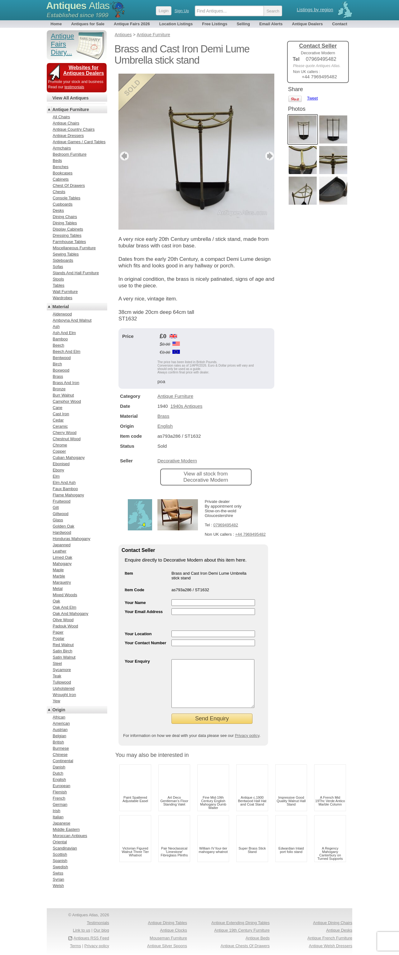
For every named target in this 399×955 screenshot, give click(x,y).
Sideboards (63, 260)
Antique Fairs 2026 (132, 24)
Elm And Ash (64, 482)
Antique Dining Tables (167, 922)
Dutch (58, 773)
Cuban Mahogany (69, 457)
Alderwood (62, 314)
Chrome (60, 445)
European (61, 785)
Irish (56, 810)
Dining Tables (65, 223)
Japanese (61, 823)
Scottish (60, 854)
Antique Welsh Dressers (330, 945)
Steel (57, 663)
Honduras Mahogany (71, 538)
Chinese (60, 754)
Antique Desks (339, 930)
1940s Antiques (187, 406)
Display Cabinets (68, 229)
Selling (243, 24)
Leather (59, 551)
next (269, 156)
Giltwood (61, 513)
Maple (58, 570)
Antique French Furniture (329, 938)
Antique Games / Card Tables (79, 141)
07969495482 (225, 525)
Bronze (59, 389)
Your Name (135, 602)
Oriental (60, 842)
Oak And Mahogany (70, 613)
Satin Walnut (64, 657)
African (59, 717)
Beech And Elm (66, 351)
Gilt (56, 507)
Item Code (134, 589)
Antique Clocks (173, 930)
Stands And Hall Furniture (76, 272)
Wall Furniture (65, 291)
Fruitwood (61, 501)
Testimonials (98, 922)
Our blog (101, 930)
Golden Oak (63, 526)
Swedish (60, 867)
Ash (56, 326)
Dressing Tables (67, 235)
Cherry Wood (64, 432)
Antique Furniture (175, 396)
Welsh (58, 885)
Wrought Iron (64, 694)
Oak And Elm (64, 607)
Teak (57, 676)
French (59, 798)
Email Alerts (271, 24)
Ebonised (61, 463)
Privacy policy (247, 745)
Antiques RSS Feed (91, 938)
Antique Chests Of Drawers (245, 945)
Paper (58, 632)
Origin (58, 709)
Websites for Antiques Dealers (83, 70)
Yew (56, 701)
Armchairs (62, 148)
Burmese (61, 748)
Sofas (58, 266)
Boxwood (61, 370)
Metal (58, 588)
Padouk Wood (65, 626)
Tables (59, 285)
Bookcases (63, 173)
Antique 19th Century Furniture (242, 930)
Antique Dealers (307, 24)
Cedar (58, 420)
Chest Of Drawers (69, 185)
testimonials (74, 87)
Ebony (58, 470)
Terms (75, 945)
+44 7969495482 (250, 534)
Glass (58, 520)
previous (123, 156)
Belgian (59, 735)
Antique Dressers (68, 135)
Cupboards (63, 204)
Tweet (312, 98)
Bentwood (62, 357)
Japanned (61, 545)
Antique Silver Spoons (167, 945)
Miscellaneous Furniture (74, 248)
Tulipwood (62, 682)
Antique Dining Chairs (332, 922)
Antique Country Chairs (73, 129)
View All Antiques (70, 97)
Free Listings (214, 24)
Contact (339, 24)
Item (129, 573)
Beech (58, 345)
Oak (56, 601)
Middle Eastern (66, 829)
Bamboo (60, 339)
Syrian (58, 879)
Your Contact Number (145, 643)
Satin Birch (62, 651)
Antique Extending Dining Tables (240, 922)
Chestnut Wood (66, 438)
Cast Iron (61, 414)
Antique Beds (258, 938)
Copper (59, 451)
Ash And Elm (64, 332)
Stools (58, 279)
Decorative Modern (177, 460)
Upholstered (64, 688)
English (165, 426)
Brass (163, 416)
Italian (58, 817)
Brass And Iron (66, 382)
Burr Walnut (63, 395)
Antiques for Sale (87, 24)
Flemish (60, 792)
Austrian (60, 729)
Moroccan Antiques (70, 835)
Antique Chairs (66, 123)
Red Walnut (63, 644)
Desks (58, 210)
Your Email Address (144, 611)
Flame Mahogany (68, 495)
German (60, 804)
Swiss (58, 873)
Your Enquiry (137, 661)
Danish (59, 767)
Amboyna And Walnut (72, 320)
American (61, 723)
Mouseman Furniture (168, 938)
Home (56, 24)
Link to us (81, 930)
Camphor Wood (67, 401)
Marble (59, 576)
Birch (57, 364)
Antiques (77, 5)
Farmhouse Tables (69, 241)
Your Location (138, 633)
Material (60, 306)
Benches (61, 166)
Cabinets (61, 179)
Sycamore (62, 669)
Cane (57, 407)
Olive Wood (63, 619)
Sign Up (182, 10)
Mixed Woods (65, 594)
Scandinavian (65, 848)
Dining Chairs (65, 216)
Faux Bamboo (65, 488)
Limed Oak (62, 557)
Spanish (60, 860)
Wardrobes (62, 297)
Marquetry (62, 582)
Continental (63, 760)
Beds (57, 160)
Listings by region (315, 9)
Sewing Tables (66, 254)
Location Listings (176, 24)
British (58, 742)
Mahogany (62, 563)
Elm (56, 476)
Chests (59, 191)
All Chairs (61, 117)
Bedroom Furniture (69, 154)
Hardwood (62, 532)
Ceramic (60, 426)
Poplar (59, 638)
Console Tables (66, 198)
